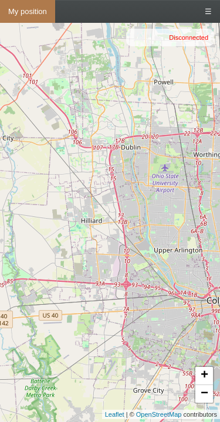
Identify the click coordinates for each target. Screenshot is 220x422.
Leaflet (114, 414)
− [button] (204, 394)
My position (27, 11)
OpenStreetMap (159, 414)
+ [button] (204, 375)
